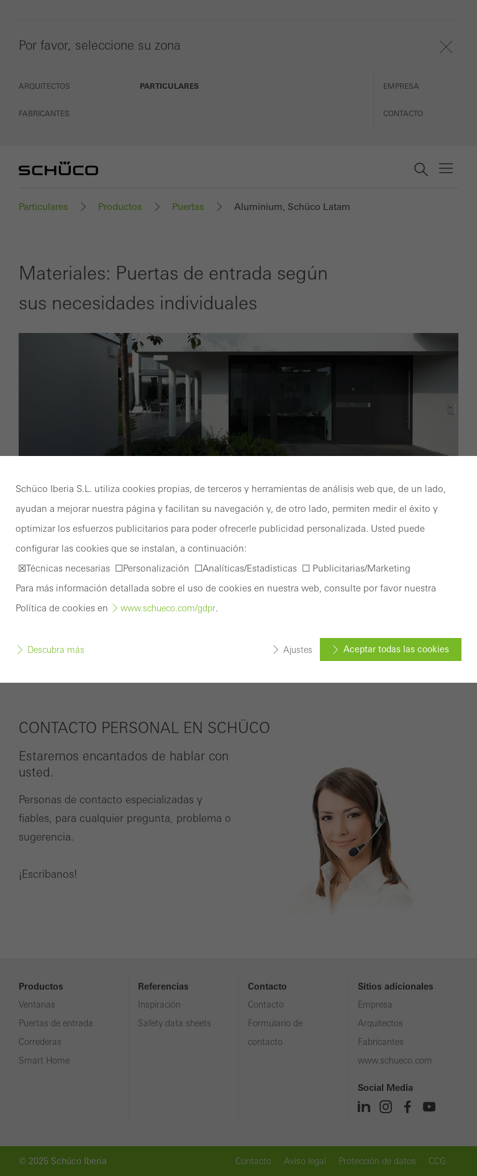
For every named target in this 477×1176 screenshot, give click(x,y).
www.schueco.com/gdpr (168, 608)
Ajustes (297, 649)
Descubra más (55, 649)
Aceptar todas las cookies (396, 649)
